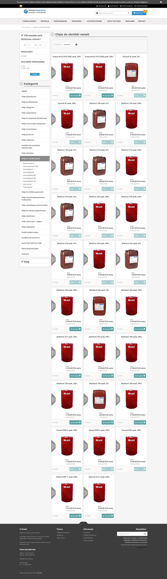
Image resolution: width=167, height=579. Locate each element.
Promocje (45, 21)
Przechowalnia (127, 6)
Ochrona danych (89, 540)
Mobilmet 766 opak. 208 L (131, 383)
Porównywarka (141, 6)
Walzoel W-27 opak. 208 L (99, 477)
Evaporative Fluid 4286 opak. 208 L (99, 57)
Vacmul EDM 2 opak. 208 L (67, 430)
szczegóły (55, 95)
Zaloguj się (102, 6)
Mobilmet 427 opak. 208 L (67, 337)
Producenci (77, 21)
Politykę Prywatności (142, 547)
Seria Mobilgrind (28, 172)
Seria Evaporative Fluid (30, 166)
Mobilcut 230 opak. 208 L (99, 197)
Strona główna (29, 21)
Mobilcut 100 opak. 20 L (99, 103)
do (36, 45)
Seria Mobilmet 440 (29, 178)
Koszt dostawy (114, 21)
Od (25, 45)
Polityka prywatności (90, 535)
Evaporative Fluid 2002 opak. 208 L (67, 57)
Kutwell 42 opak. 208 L (67, 103)
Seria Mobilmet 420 (29, 175)
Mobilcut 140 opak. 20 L (67, 150)
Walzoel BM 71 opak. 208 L (67, 477)
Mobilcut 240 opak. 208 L (131, 197)
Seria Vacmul (27, 184)
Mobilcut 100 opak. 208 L (131, 103)
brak (136, 95)
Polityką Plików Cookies (72, 2)
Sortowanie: (58, 44)
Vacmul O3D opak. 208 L (131, 430)
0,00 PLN (139, 13)
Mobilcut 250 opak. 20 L (67, 243)
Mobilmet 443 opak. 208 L (99, 337)
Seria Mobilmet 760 (29, 181)
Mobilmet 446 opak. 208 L (131, 337)
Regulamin (130, 21)
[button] (70, 44)
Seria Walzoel (27, 187)
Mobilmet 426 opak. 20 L (99, 290)
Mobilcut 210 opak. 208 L (131, 150)
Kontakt (142, 21)
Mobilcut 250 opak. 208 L (99, 243)
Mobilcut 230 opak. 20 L (67, 197)
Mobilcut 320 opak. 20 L (131, 243)
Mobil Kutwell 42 (28, 163)
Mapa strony (61, 538)
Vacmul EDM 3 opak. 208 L (99, 430)
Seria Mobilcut (28, 169)
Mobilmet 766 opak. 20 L (99, 383)
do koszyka (74, 95)
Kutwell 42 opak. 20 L (131, 57)
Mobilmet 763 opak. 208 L (67, 383)
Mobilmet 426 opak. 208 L (131, 290)
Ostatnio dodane (94, 21)
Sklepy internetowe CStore (28, 573)
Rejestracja (114, 6)
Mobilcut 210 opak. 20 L (99, 150)
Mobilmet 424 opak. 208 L (67, 290)
